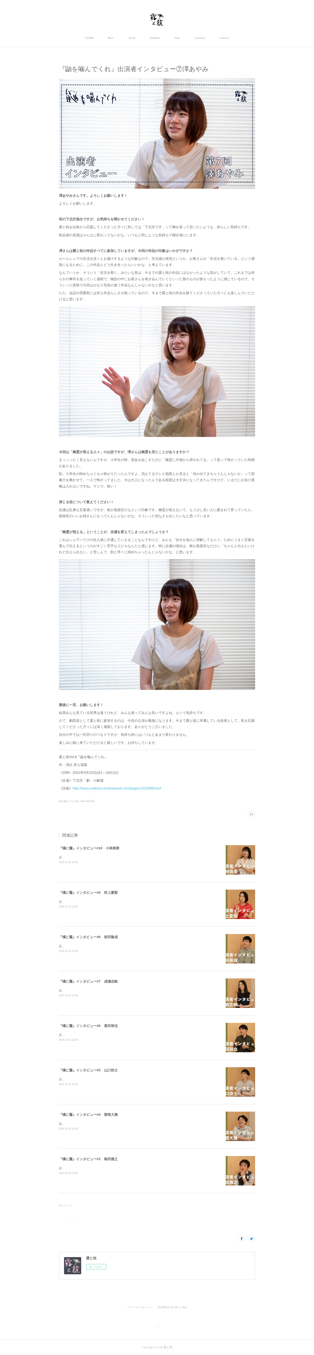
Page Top (157, 1327)
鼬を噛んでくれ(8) (69, 801)
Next (111, 37)
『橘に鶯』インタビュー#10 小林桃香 (89, 848)
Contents (199, 37)
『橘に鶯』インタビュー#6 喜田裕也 (88, 1026)
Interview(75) (87, 801)
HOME (89, 37)
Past (177, 37)
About (131, 37)
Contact (224, 37)
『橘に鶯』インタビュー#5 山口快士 (88, 1070)
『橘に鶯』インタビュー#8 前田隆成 (88, 937)
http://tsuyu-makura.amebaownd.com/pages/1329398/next (117, 788)
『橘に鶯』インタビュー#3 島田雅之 (88, 1159)
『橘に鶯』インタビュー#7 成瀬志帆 (88, 981)
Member (155, 37)
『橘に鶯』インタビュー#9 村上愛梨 (88, 893)
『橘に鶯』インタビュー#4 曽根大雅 (88, 1115)
